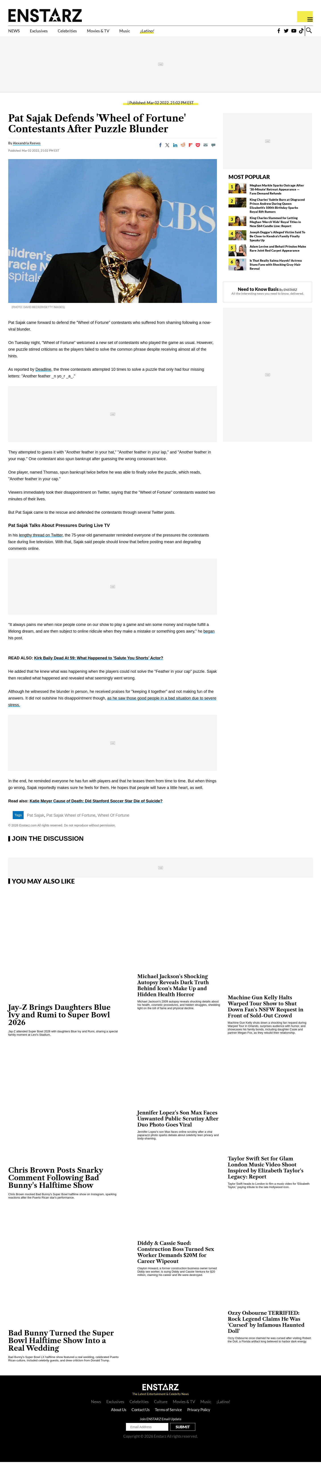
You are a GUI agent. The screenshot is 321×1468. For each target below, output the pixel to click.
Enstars (45, 14)
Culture (160, 1407)
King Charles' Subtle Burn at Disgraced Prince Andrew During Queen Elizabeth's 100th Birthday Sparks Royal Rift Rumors (277, 211)
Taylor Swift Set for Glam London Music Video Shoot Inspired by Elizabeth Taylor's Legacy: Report (265, 1174)
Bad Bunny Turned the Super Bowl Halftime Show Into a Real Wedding (61, 1346)
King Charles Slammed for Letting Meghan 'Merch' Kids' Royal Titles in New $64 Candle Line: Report (275, 228)
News (96, 1407)
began (209, 637)
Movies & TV (122, 32)
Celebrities (83, 32)
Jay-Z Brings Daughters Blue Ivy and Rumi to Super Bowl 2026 (59, 1021)
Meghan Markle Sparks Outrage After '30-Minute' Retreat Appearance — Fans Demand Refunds (277, 195)
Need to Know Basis (258, 295)
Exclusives (47, 32)
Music (155, 32)
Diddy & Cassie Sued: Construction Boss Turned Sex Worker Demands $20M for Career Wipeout (175, 1258)
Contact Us (141, 1415)
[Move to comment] (213, 151)
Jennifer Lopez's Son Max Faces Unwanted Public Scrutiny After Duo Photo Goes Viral (177, 1125)
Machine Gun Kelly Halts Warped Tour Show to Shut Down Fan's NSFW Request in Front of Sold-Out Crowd (265, 1013)
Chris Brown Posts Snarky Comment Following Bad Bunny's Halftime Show (55, 1184)
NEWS (16, 32)
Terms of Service (168, 1415)
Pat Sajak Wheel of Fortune (70, 821)
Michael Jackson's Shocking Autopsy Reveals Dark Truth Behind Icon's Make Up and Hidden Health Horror (173, 991)
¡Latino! (183, 32)
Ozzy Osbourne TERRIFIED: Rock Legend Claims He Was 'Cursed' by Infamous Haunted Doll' (266, 1328)
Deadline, (43, 375)
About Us (118, 1415)
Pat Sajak (35, 821)
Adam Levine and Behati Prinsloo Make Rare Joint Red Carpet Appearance (278, 254)
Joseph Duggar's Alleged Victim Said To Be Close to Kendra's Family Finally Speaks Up (277, 242)
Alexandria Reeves (27, 149)
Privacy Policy (198, 1415)
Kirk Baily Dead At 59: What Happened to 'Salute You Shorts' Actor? (98, 664)
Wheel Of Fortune (113, 821)
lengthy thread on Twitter (41, 541)
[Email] (205, 151)
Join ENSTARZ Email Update (160, 1425)
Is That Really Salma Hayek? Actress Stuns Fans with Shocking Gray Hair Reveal (276, 270)
